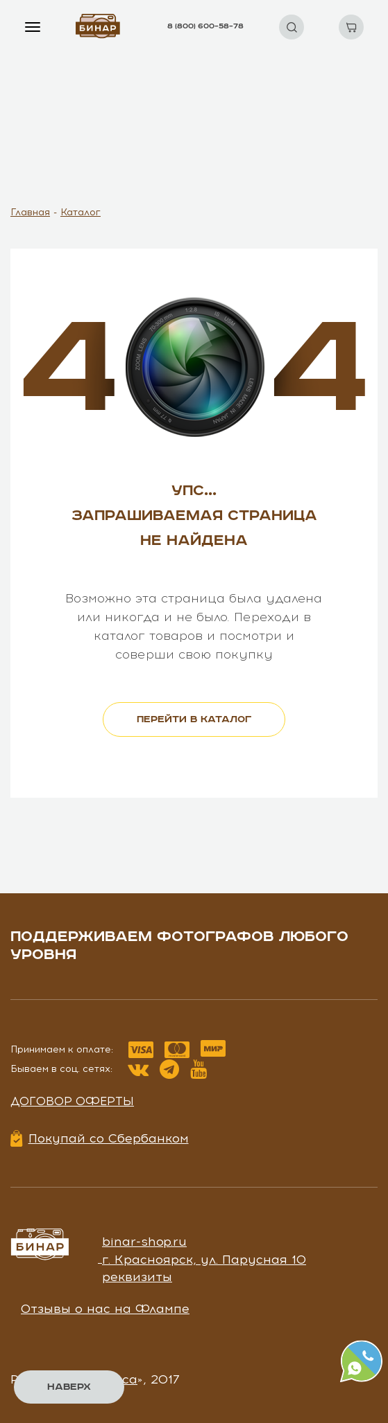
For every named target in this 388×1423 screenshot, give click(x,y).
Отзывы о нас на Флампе (105, 1308)
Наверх (69, 1387)
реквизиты (137, 1277)
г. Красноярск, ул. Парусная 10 (204, 1259)
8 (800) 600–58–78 (205, 26)
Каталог (80, 212)
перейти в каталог (194, 719)
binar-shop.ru (144, 1241)
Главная (30, 212)
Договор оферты (72, 1101)
